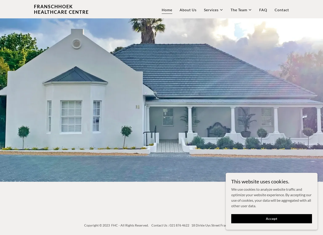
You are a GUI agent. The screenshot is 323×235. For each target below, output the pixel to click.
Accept (271, 222)
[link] (78, 12)
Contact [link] (282, 10)
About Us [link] (188, 10)
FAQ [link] (263, 10)
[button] (213, 10)
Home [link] (167, 10)
